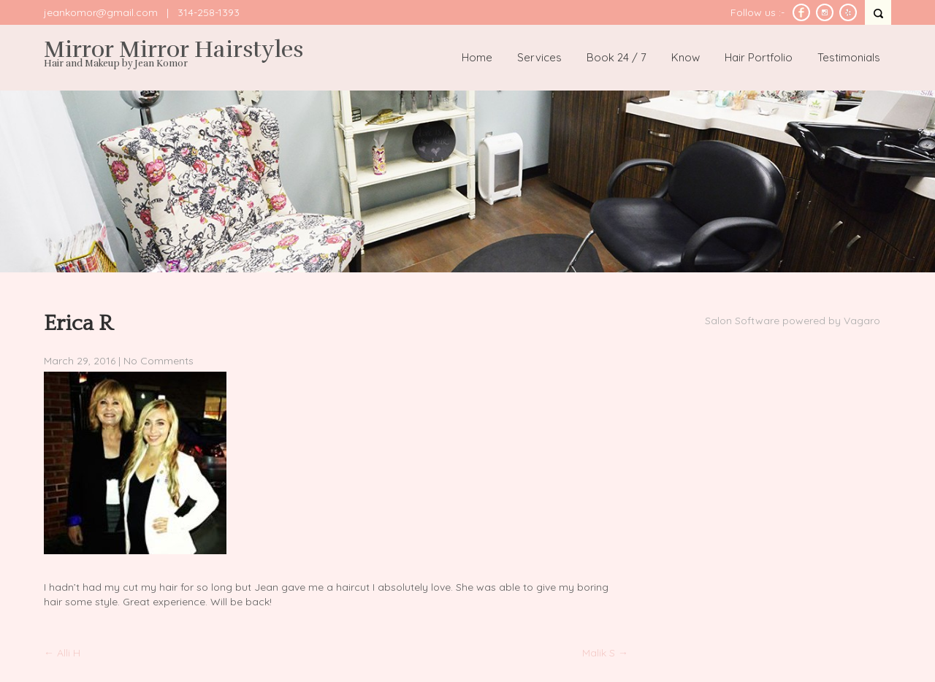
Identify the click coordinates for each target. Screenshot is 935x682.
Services (539, 57)
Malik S (605, 652)
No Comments (158, 360)
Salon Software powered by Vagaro (792, 320)
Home (477, 57)
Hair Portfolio (759, 57)
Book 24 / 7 (616, 57)
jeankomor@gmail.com (101, 12)
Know (685, 57)
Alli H (62, 652)
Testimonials (848, 57)
